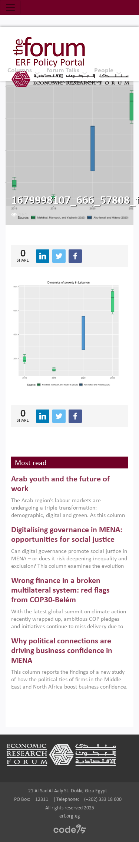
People (103, 70)
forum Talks (63, 70)
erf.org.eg (69, 816)
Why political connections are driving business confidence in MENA (61, 651)
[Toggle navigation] (10, 7)
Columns (19, 70)
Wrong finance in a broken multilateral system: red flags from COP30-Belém (60, 591)
